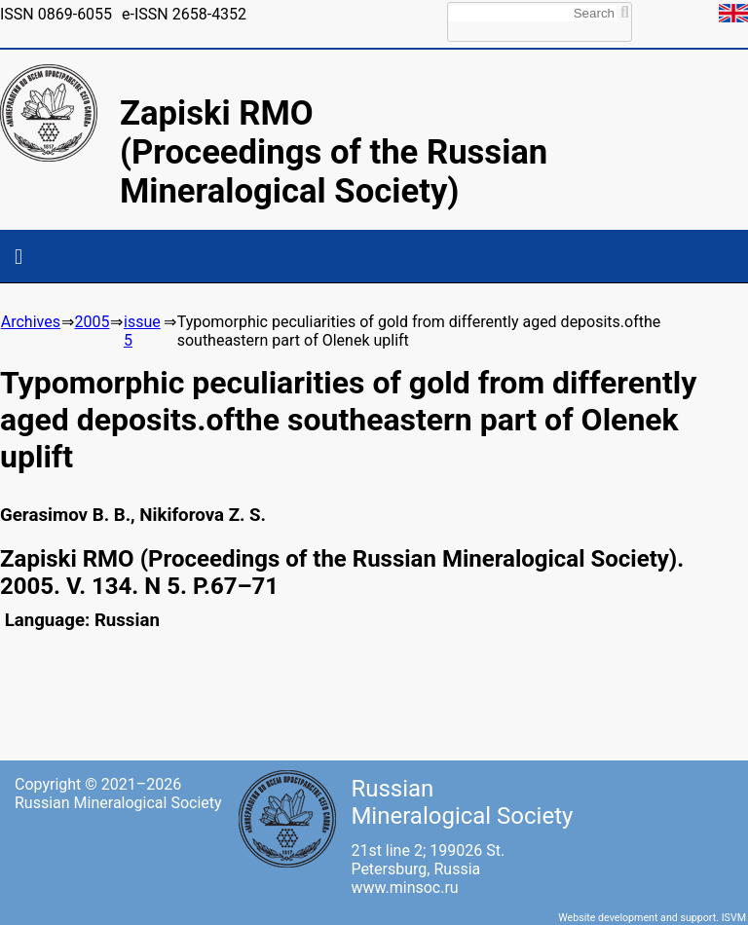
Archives (30, 322)
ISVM (734, 917)
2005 (91, 322)
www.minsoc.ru (404, 887)
